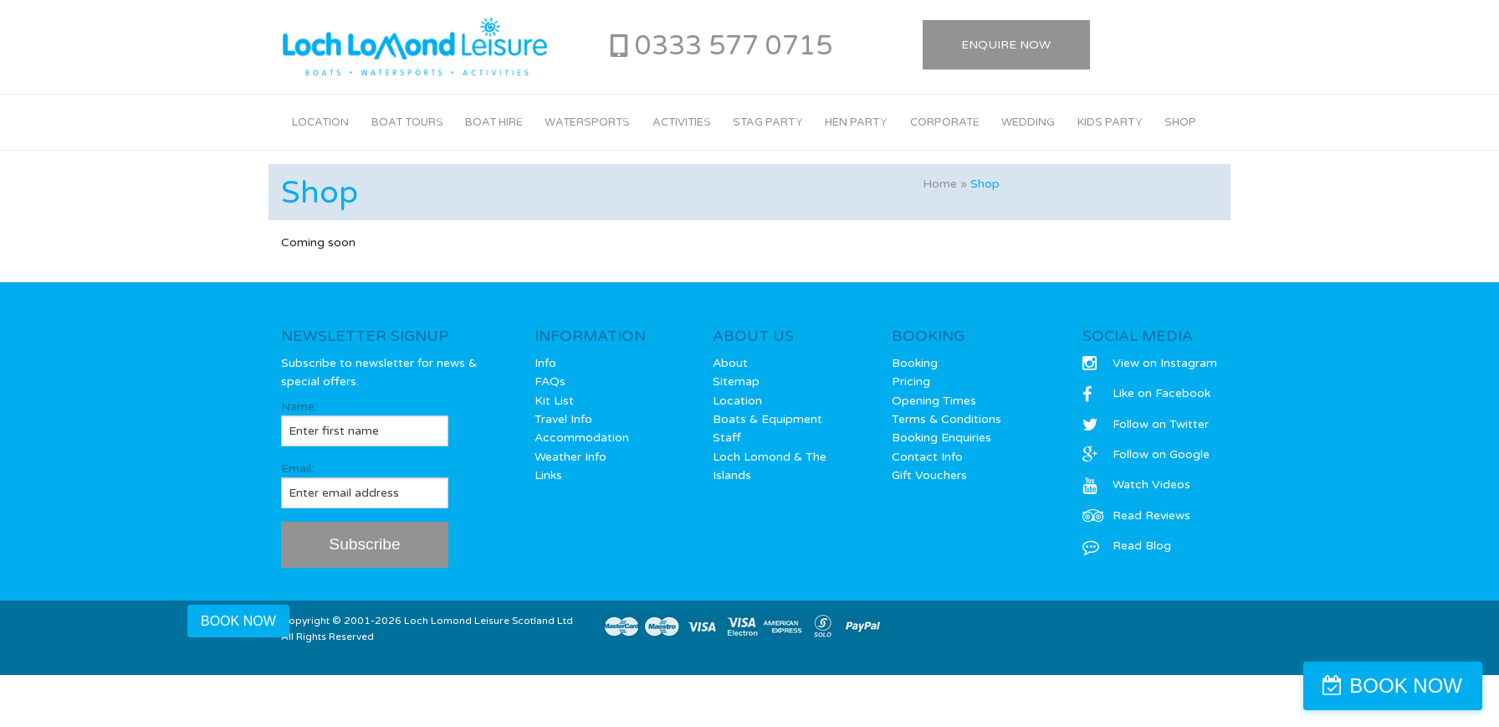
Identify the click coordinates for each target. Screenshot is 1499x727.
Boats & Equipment (767, 419)
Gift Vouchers (929, 475)
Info (545, 363)
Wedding (1028, 122)
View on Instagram (1149, 363)
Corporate (945, 122)
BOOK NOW (1405, 685)
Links (548, 475)
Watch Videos (1136, 484)
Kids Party (1110, 122)
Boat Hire (494, 122)
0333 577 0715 (733, 46)
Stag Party (768, 122)
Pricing (911, 381)
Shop (1180, 122)
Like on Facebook (1146, 393)
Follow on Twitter (1145, 424)
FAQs (550, 381)
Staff (727, 438)
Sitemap (736, 381)
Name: (364, 423)
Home (940, 184)
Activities (681, 122)
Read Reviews (1136, 515)
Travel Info (563, 419)
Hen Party (856, 122)
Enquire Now (1006, 45)
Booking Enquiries (941, 438)
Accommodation (582, 438)
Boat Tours (407, 122)
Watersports (587, 122)
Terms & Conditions (946, 419)
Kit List (554, 401)
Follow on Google (1146, 454)
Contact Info (927, 457)
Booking (915, 363)
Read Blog (1126, 546)
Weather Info (570, 457)
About (730, 363)
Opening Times (934, 401)
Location (320, 122)
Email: (364, 484)
